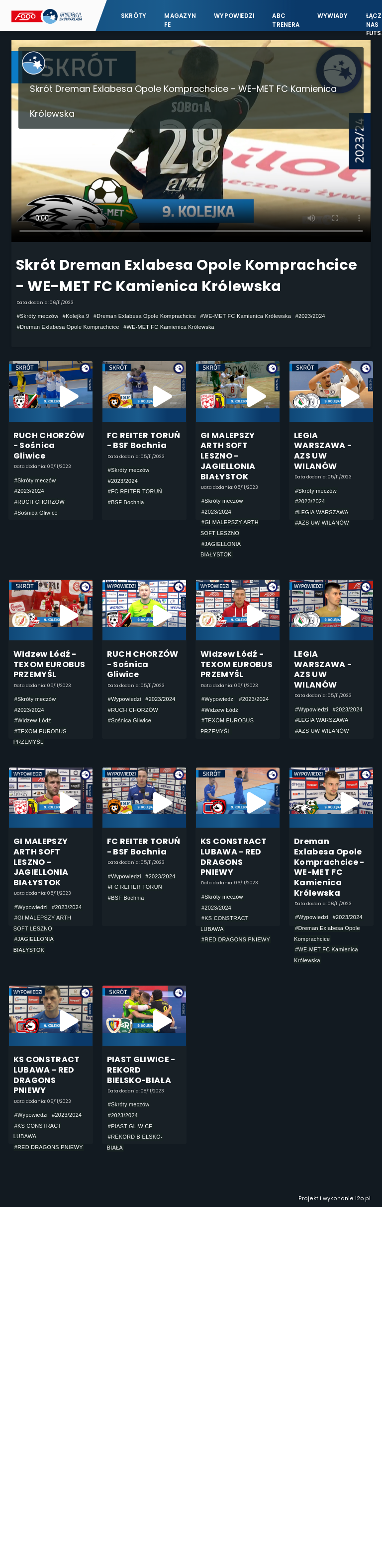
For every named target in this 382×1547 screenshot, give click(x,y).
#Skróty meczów (38, 316)
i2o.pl (363, 1198)
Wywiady (332, 16)
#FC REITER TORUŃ (135, 491)
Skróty (133, 16)
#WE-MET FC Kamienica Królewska (245, 316)
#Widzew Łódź (32, 720)
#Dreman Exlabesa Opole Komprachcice (145, 316)
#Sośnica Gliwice (36, 513)
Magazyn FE (180, 20)
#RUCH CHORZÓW (39, 502)
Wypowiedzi (234, 16)
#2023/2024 (310, 316)
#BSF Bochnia (126, 502)
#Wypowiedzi (124, 699)
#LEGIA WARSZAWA (321, 512)
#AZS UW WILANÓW (322, 523)
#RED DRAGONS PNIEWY (235, 939)
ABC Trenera (285, 20)
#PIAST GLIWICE (130, 1126)
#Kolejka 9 (76, 316)
